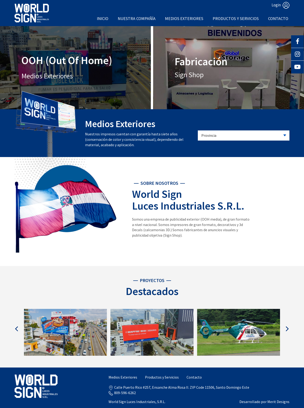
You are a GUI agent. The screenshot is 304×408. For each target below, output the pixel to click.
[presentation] (17, 328)
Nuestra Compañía (137, 18)
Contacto (278, 18)
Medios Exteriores (184, 18)
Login (280, 5)
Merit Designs (278, 401)
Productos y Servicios (236, 18)
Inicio (102, 18)
